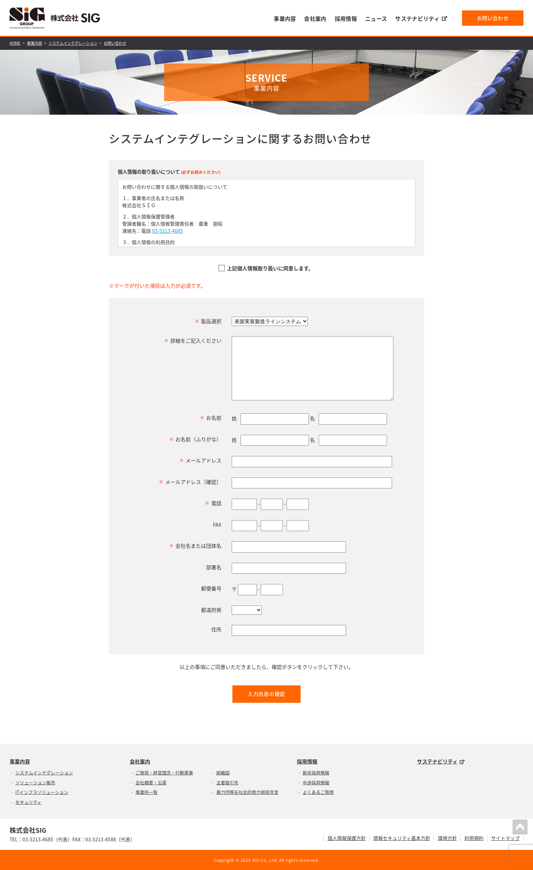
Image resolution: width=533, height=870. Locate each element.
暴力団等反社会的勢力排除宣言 (247, 792)
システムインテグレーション (77, 43)
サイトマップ (505, 837)
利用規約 (474, 837)
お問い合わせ (492, 18)
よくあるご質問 (318, 792)
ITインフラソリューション (41, 792)
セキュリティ (28, 801)
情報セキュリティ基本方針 (401, 837)
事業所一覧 (146, 792)
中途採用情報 (316, 782)
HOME (15, 43)
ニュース (376, 18)
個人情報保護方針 (347, 837)
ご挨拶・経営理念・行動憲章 (164, 772)
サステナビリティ (421, 18)
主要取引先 (227, 782)
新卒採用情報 (316, 772)
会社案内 (315, 18)
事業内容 (285, 18)
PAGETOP (521, 826)
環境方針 (447, 837)
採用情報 (346, 18)
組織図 (223, 772)
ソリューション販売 (35, 782)
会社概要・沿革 (151, 782)
